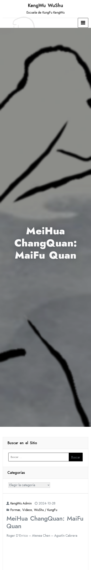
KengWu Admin (21, 503)
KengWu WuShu (45, 5)
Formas (15, 510)
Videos (27, 510)
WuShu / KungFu (45, 510)
